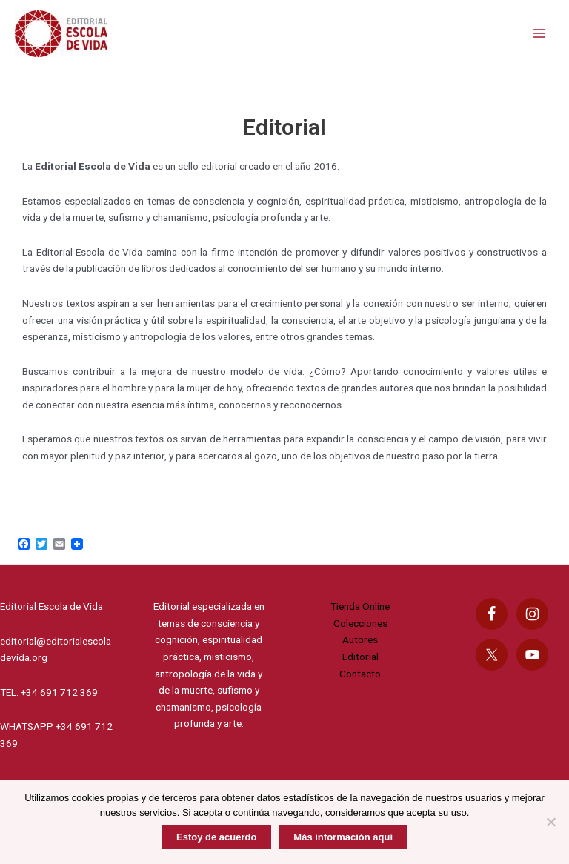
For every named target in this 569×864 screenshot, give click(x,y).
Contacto (360, 673)
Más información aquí (343, 837)
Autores (360, 639)
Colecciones (360, 623)
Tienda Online (360, 606)
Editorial (360, 656)
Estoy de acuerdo (216, 837)
